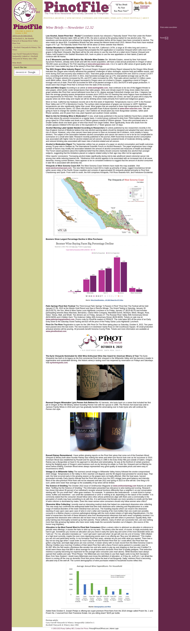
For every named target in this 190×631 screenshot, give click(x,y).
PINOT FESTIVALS (131, 18)
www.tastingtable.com (98, 88)
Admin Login (114, 628)
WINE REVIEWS (74, 18)
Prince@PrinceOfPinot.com (99, 628)
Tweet (162, 38)
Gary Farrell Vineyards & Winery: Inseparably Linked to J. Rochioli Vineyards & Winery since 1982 (25, 56)
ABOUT (145, 18)
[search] (27, 72)
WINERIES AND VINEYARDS (96, 18)
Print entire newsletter (168, 27)
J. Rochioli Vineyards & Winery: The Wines (26, 48)
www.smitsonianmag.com (124, 486)
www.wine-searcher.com (131, 108)
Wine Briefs (17, 63)
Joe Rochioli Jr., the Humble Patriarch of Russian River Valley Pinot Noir (25, 40)
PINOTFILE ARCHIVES (54, 18)
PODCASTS (116, 18)
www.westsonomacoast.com (59, 168)
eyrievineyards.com (59, 363)
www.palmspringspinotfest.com (60, 319)
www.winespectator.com (98, 64)
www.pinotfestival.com (56, 331)
